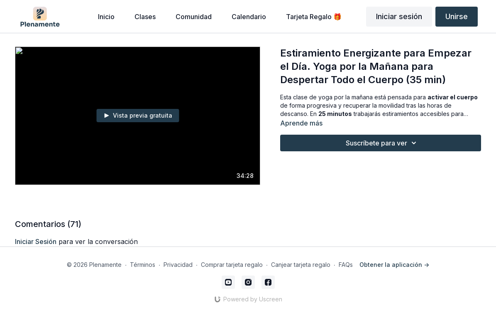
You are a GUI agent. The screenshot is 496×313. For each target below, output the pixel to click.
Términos (142, 264)
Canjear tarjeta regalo (300, 264)
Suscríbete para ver (382, 143)
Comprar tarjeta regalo (232, 264)
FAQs (346, 264)
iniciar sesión (35, 241)
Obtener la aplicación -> (394, 264)
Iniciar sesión (399, 16)
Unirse (456, 16)
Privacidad (178, 264)
